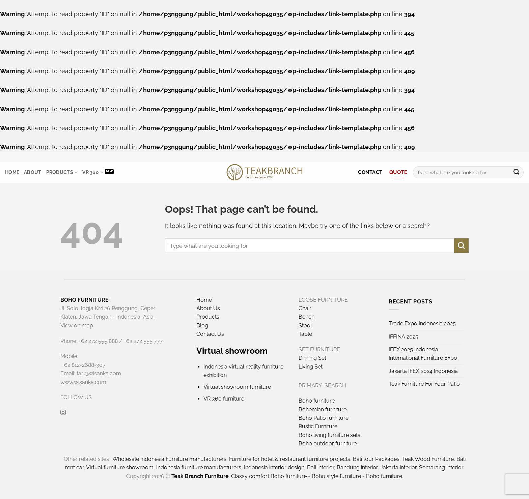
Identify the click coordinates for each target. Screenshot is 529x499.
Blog (202, 325)
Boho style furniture (336, 476)
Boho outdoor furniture (328, 443)
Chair (305, 308)
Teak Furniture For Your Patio (424, 384)
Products (62, 172)
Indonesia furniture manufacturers (198, 467)
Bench (306, 317)
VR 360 (92, 172)
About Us (208, 308)
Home (12, 172)
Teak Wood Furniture (428, 459)
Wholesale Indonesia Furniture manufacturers (169, 459)
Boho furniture (317, 401)
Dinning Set (312, 358)
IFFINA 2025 (403, 336)
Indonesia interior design (274, 467)
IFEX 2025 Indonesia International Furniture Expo (423, 353)
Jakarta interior (398, 467)
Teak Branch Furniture (200, 476)
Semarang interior (441, 467)
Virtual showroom (232, 351)
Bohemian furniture (322, 409)
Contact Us (210, 334)
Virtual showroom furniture (237, 387)
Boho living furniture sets (329, 435)
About (32, 172)
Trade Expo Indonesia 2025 (422, 323)
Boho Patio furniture (324, 418)
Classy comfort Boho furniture (269, 476)
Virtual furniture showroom (120, 467)
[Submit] (516, 172)
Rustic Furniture (318, 426)
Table (305, 334)
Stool (305, 325)
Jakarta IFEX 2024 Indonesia (423, 371)
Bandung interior (357, 467)
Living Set (311, 366)
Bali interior (320, 467)
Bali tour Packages (376, 459)
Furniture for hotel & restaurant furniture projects (289, 459)
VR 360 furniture (223, 398)
